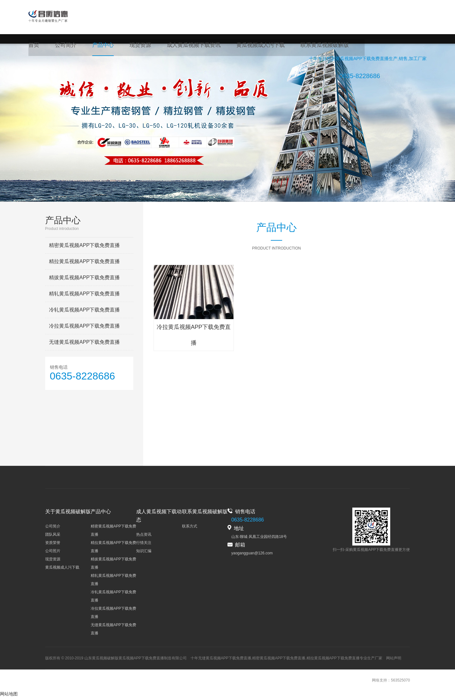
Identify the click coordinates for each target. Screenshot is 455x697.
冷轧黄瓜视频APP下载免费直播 (84, 309)
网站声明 (393, 658)
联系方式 (189, 526)
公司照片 (52, 551)
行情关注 (143, 542)
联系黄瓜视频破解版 (313, 46)
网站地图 (9, 693)
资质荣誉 (52, 542)
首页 (33, 46)
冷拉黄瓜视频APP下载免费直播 (84, 326)
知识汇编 (143, 551)
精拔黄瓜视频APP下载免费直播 (84, 277)
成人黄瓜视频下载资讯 (187, 46)
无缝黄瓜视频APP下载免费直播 (84, 342)
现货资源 (136, 46)
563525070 (400, 680)
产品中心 (100, 46)
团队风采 (52, 534)
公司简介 (64, 46)
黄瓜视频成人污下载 (251, 46)
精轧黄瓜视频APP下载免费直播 (84, 293)
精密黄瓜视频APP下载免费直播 (358, 60)
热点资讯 (143, 534)
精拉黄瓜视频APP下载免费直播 (84, 261)
